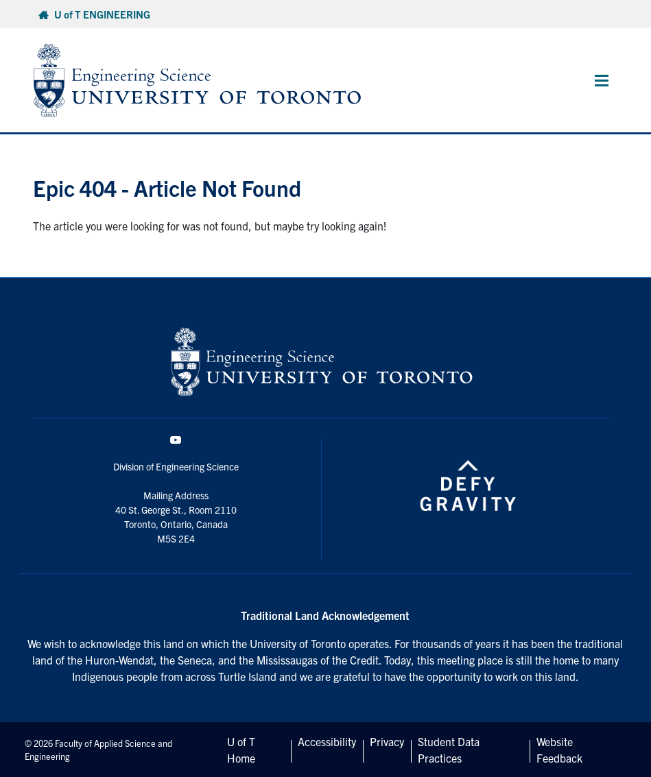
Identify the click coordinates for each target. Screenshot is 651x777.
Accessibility (327, 741)
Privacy (387, 741)
